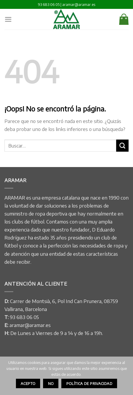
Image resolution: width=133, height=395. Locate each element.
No (51, 383)
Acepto (28, 383)
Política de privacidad (89, 383)
